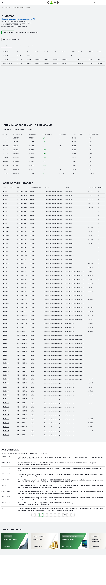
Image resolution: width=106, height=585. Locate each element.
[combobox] (96, 2)
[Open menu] (2, 2)
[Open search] (103, 2)
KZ (96, 2)
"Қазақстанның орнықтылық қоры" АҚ (18, 19)
